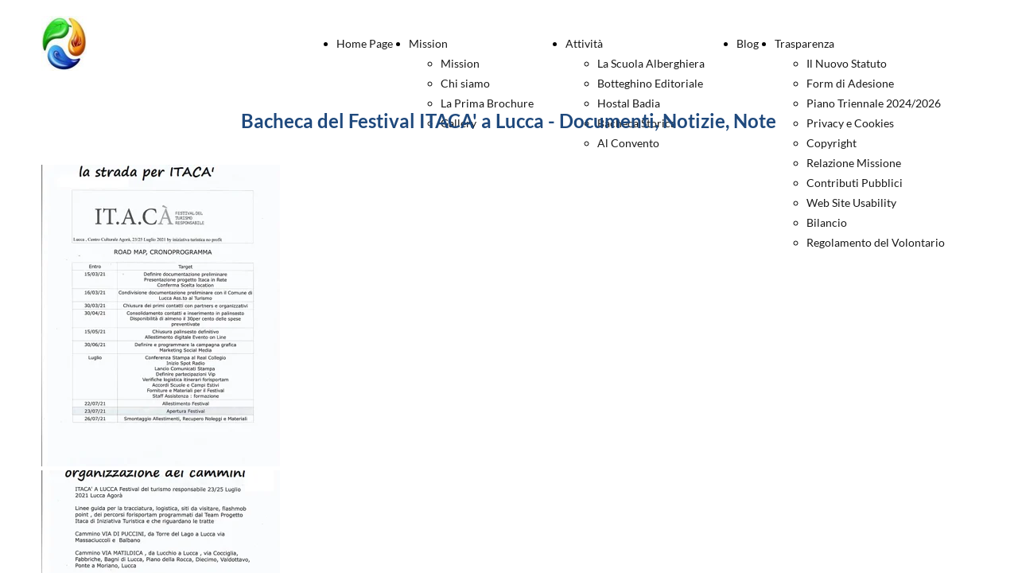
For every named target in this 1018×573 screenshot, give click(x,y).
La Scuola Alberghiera (651, 63)
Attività (584, 43)
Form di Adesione (850, 83)
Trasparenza (804, 43)
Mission (428, 43)
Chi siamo (465, 83)
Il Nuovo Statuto (846, 63)
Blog (747, 43)
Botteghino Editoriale (650, 83)
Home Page (364, 43)
